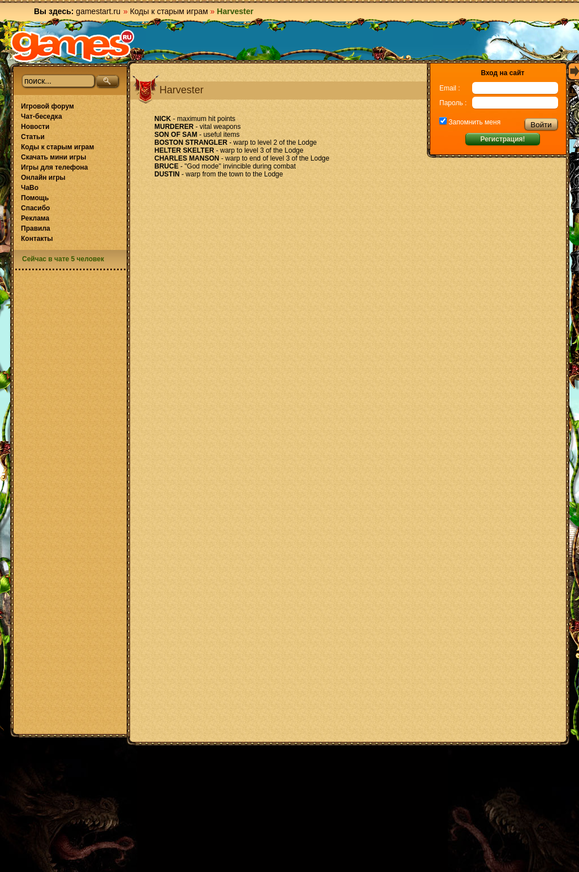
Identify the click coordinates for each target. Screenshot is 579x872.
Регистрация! (502, 139)
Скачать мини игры (53, 157)
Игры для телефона (54, 167)
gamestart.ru (98, 11)
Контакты (37, 239)
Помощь (35, 198)
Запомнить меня (473, 122)
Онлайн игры (43, 178)
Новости (35, 127)
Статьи (33, 137)
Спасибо (35, 208)
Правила (35, 228)
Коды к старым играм (169, 11)
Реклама (35, 218)
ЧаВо (29, 188)
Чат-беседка (41, 116)
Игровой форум (47, 106)
